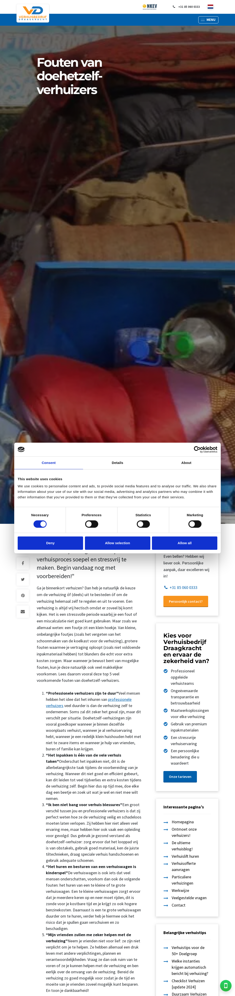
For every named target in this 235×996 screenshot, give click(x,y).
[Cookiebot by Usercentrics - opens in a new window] (197, 449)
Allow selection (117, 543)
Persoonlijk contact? (186, 601)
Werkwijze (180, 890)
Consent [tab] (49, 463)
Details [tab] (117, 463)
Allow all (185, 543)
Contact (178, 905)
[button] (208, 19)
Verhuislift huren (185, 856)
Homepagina (183, 821)
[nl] (210, 7)
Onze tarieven (180, 776)
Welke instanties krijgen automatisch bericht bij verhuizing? (190, 967)
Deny (50, 543)
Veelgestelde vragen (189, 897)
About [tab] (186, 463)
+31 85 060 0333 (186, 7)
